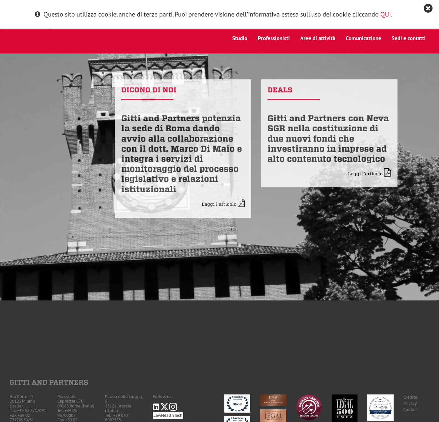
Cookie (410, 409)
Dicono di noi (148, 90)
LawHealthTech (168, 415)
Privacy (410, 403)
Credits (410, 397)
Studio (239, 38)
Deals (279, 90)
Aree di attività (317, 38)
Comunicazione (363, 38)
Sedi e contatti (409, 38)
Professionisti (274, 38)
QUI (385, 14)
